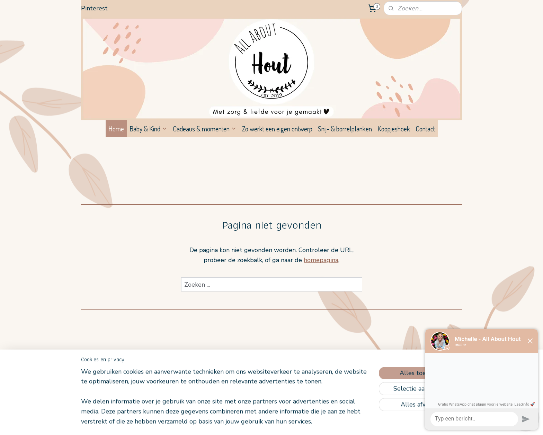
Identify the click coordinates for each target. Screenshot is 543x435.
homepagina (321, 260)
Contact (425, 128)
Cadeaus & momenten (205, 128)
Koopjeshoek (393, 128)
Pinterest (94, 8)
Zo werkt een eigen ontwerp (277, 128)
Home (116, 128)
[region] (226, 401)
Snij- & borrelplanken (345, 128)
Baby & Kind (148, 128)
